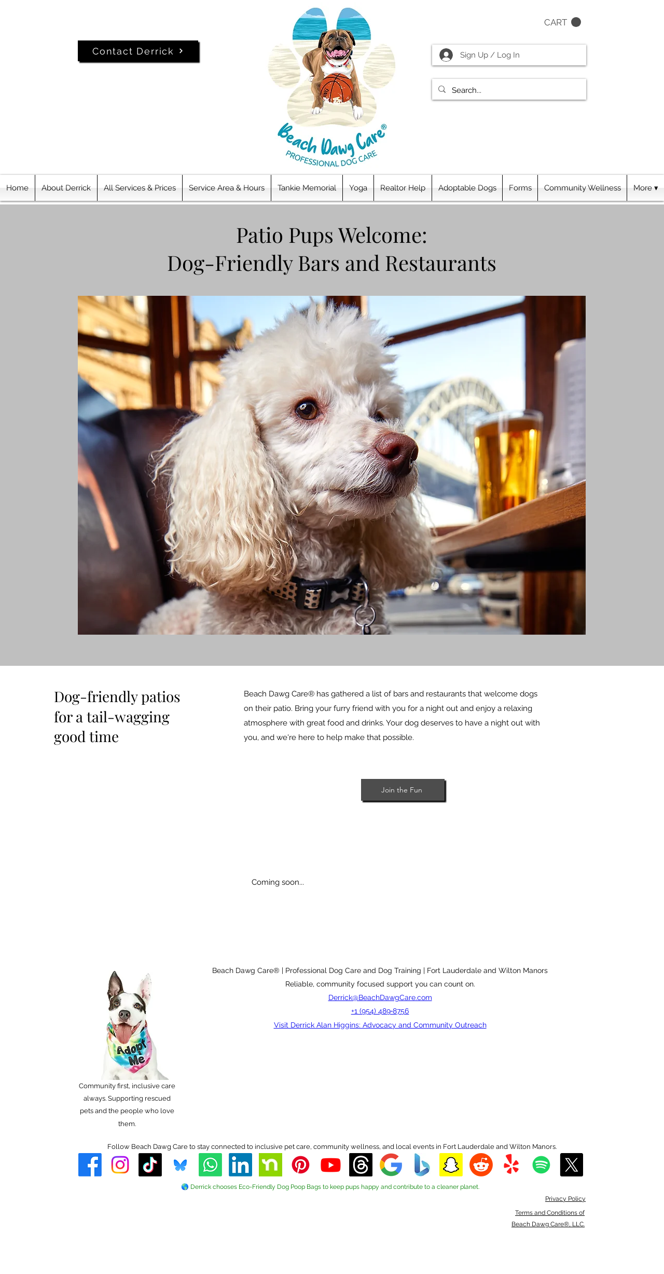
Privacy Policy (565, 1198)
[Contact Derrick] (138, 50)
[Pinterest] (300, 1164)
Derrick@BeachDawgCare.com (380, 997)
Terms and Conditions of (550, 1212)
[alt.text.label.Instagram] (120, 1164)
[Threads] (360, 1164)
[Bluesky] (180, 1164)
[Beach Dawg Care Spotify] (541, 1164)
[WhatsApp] (210, 1164)
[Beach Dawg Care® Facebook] (90, 1164)
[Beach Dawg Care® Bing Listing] (421, 1164)
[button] (562, 22)
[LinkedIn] (240, 1164)
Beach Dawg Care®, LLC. (548, 1224)
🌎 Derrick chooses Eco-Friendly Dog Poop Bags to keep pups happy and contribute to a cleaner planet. (330, 1186)
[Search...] (508, 90)
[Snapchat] (451, 1164)
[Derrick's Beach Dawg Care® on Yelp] (511, 1164)
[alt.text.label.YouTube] (330, 1164)
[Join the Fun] (403, 790)
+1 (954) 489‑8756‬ (380, 1011)
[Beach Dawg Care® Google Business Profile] (391, 1164)
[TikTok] (150, 1164)
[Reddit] (481, 1164)
